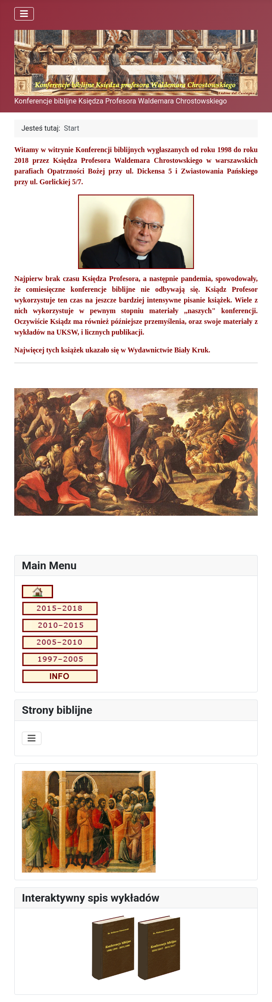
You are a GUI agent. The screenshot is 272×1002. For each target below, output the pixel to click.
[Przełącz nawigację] (24, 14)
